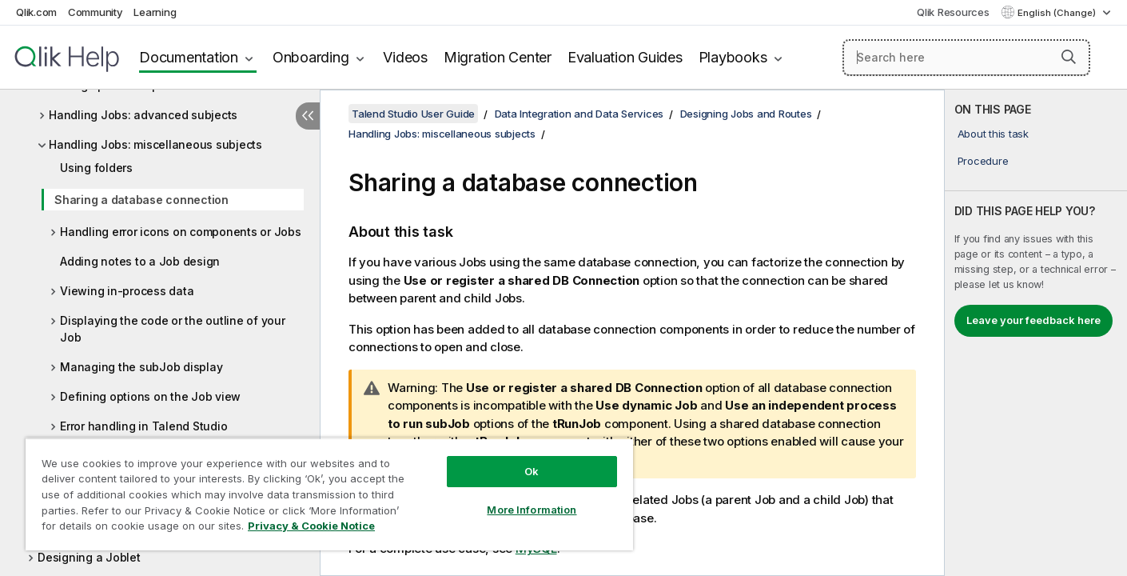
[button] (1069, 57)
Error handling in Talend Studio (143, 426)
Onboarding (311, 57)
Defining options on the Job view (150, 396)
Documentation (188, 57)
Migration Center (498, 57)
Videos (405, 57)
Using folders (96, 167)
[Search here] (966, 57)
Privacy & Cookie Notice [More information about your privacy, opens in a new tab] (311, 525)
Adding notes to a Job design (140, 261)
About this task (993, 133)
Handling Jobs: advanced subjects (143, 115)
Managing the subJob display (141, 367)
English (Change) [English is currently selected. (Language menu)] (1057, 12)
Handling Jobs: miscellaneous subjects (155, 144)
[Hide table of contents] (308, 116)
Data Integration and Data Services (579, 113)
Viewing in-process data (126, 291)
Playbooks (733, 57)
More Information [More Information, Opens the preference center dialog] (531, 509)
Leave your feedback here (1033, 320)
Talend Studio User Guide (413, 113)
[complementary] (1036, 333)
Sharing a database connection (141, 199)
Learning (154, 12)
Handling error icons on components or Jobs (180, 231)
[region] (329, 494)
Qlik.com (36, 12)
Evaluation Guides (625, 57)
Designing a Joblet (89, 557)
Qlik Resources (953, 12)
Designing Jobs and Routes (746, 113)
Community (95, 12)
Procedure (983, 160)
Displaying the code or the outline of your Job (172, 329)
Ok (531, 471)
